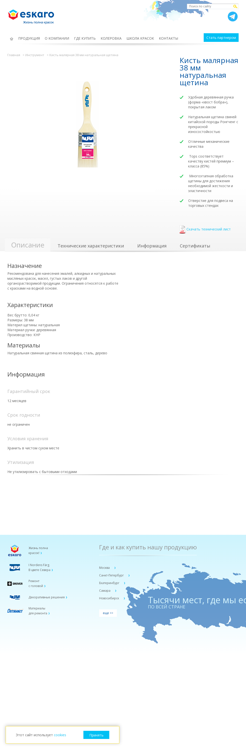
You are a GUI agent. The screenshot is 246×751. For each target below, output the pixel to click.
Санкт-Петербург (111, 575)
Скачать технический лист (205, 229)
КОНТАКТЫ (168, 38)
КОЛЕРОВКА (111, 38)
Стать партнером (221, 37)
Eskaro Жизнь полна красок (33, 15)
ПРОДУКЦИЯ (29, 38)
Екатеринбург (109, 583)
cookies (60, 735)
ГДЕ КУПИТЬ (85, 38)
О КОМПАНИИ (57, 38)
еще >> (108, 613)
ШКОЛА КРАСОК (140, 38)
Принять (96, 735)
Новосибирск (109, 598)
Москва (104, 568)
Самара (105, 590)
